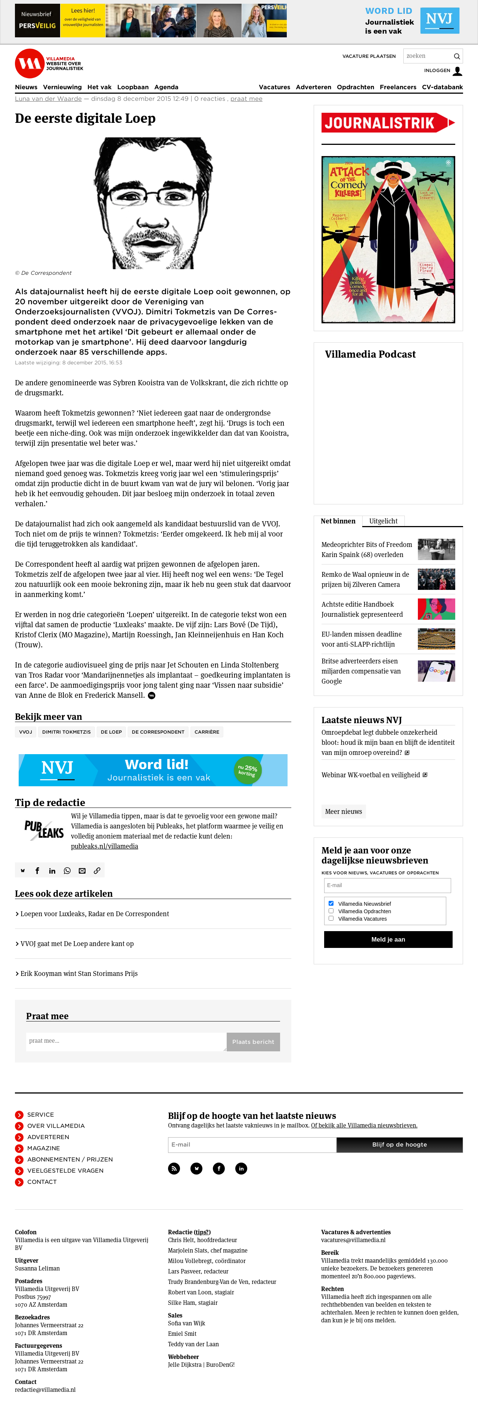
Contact (42, 1182)
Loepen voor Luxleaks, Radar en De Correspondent (95, 913)
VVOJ (25, 732)
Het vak (99, 87)
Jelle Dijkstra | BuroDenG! (201, 1365)
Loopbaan (133, 87)
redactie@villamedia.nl (45, 1390)
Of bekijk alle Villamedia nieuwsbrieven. (364, 1125)
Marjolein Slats (187, 1250)
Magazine (43, 1148)
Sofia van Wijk (186, 1323)
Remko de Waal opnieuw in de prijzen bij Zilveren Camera (365, 579)
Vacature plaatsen (369, 56)
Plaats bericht (253, 1042)
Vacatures (274, 87)
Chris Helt (181, 1240)
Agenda (166, 87)
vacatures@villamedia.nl (353, 1240)
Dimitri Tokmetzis (66, 732)
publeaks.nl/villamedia (104, 846)
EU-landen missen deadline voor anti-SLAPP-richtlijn (362, 639)
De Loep (111, 732)
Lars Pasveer (184, 1271)
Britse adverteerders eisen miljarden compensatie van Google (361, 671)
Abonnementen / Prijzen (70, 1159)
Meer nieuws (343, 811)
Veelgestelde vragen (65, 1170)
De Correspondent (158, 732)
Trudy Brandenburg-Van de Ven (208, 1282)
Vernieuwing (62, 87)
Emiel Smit (182, 1334)
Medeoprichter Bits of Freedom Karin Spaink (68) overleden (367, 549)
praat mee (246, 98)
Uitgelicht (383, 521)
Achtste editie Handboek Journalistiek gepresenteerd (362, 609)
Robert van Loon (189, 1292)
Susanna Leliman (37, 1268)
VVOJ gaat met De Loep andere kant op (77, 943)
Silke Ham (181, 1303)
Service (40, 1114)
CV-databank (442, 87)
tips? (202, 1232)
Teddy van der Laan (193, 1344)
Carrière (207, 732)
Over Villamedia (56, 1126)
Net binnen (338, 521)
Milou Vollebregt (190, 1261)
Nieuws (26, 87)
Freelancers (398, 87)
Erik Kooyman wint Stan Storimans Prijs (79, 973)
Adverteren (313, 87)
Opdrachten (355, 87)
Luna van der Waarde (48, 98)
